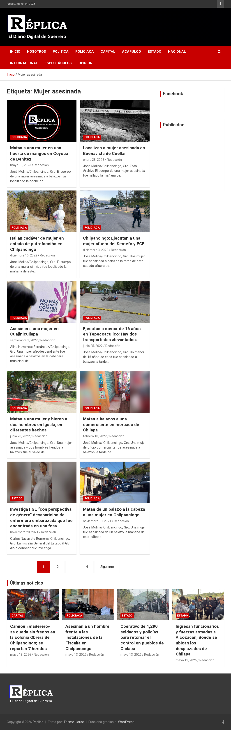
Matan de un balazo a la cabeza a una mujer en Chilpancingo (114, 512)
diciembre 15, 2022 (23, 255)
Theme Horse (74, 722)
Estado (154, 52)
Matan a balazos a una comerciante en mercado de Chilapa (111, 424)
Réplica (38, 722)
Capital (108, 52)
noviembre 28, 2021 (24, 532)
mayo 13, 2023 (20, 165)
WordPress (126, 722)
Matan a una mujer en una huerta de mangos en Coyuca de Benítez (39, 153)
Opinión (85, 63)
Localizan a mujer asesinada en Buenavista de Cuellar (114, 150)
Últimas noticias (26, 583)
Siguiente (107, 567)
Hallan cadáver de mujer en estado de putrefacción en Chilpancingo (37, 244)
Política (61, 52)
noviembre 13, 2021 (97, 521)
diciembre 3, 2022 (95, 250)
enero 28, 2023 (93, 159)
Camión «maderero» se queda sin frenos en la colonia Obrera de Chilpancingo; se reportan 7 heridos (32, 637)
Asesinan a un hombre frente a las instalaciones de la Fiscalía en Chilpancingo (87, 637)
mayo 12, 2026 (186, 660)
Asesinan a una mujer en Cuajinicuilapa (34, 331)
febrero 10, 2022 (95, 436)
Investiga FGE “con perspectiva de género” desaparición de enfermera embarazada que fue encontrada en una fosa (41, 517)
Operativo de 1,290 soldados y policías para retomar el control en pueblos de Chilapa (142, 637)
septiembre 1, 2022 (24, 340)
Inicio (15, 52)
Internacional (24, 63)
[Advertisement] (190, 159)
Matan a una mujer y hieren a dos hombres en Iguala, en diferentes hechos (38, 424)
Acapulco (131, 52)
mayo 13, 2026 (20, 654)
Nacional (177, 52)
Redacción (41, 165)
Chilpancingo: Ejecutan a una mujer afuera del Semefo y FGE (114, 241)
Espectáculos (58, 63)
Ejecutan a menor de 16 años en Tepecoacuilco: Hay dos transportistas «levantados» (112, 334)
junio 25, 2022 (93, 346)
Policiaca (84, 52)
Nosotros (36, 52)
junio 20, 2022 (20, 436)
